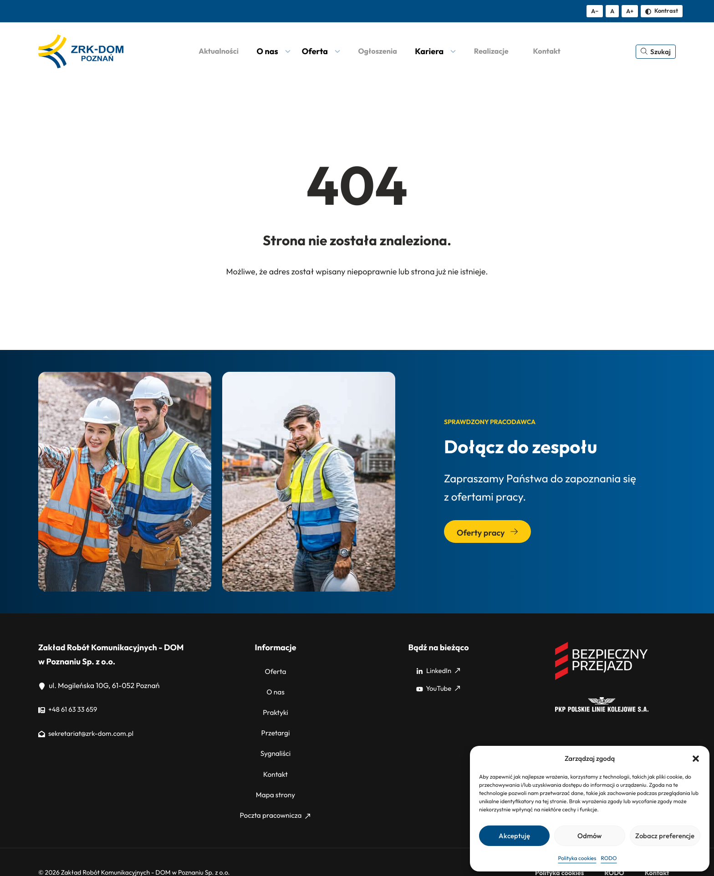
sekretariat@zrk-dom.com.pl (89, 733)
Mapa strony (275, 777)
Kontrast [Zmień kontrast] (661, 10)
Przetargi (275, 724)
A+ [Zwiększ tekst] (629, 11)
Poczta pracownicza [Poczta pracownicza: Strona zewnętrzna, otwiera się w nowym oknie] (275, 795)
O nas (275, 688)
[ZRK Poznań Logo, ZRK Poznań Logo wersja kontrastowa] (80, 51)
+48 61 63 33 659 (70, 709)
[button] (695, 758)
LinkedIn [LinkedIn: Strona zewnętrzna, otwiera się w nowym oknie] (438, 670)
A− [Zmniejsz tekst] (594, 11)
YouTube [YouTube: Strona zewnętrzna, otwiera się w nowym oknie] (438, 688)
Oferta (276, 670)
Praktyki (275, 706)
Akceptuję (514, 835)
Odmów (589, 835)
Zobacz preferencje (664, 835)
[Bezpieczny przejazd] (601, 678)
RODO (609, 858)
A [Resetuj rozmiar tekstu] (612, 11)
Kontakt (275, 760)
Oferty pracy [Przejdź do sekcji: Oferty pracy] (487, 532)
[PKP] (601, 709)
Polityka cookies (577, 858)
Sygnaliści (275, 741)
